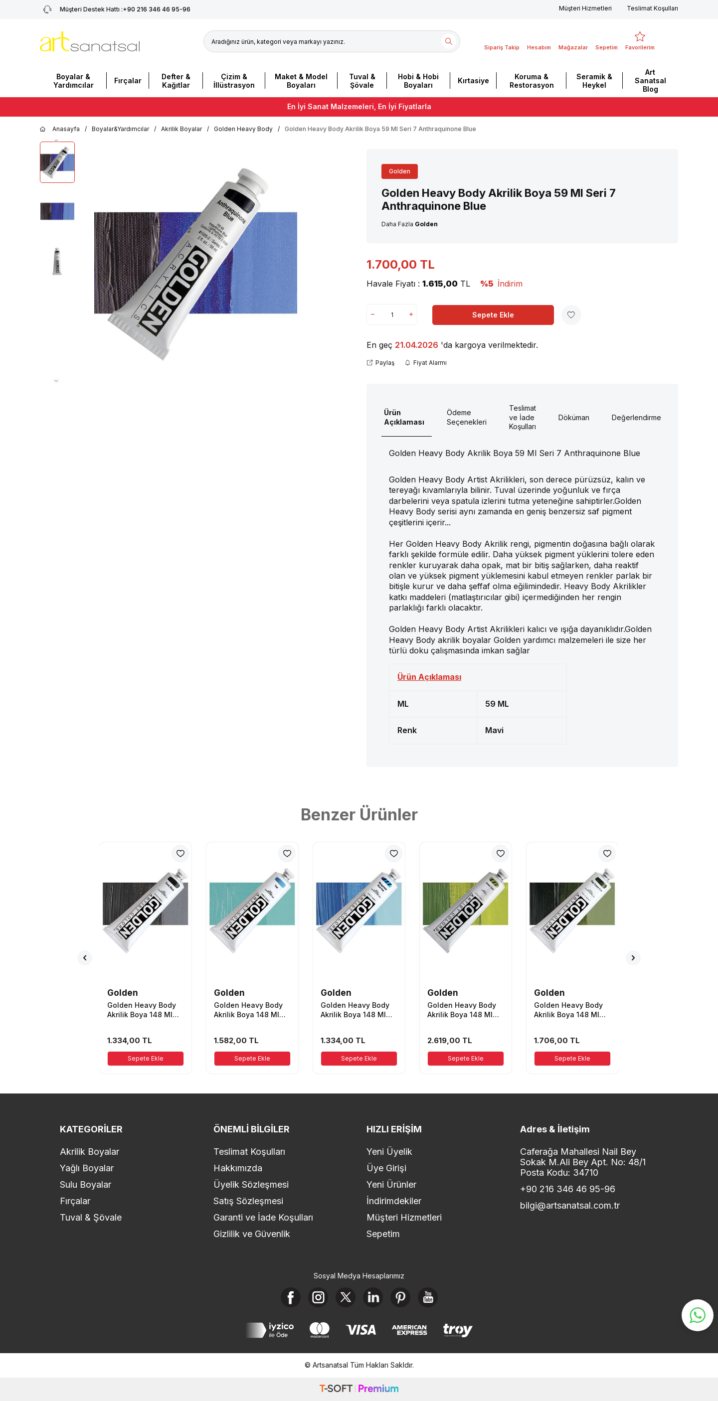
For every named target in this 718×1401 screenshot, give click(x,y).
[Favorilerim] (640, 41)
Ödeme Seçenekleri (467, 417)
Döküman (573, 417)
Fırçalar (128, 80)
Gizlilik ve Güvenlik (251, 1234)
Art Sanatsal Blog (650, 80)
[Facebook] (291, 1297)
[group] (195, 263)
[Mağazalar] (573, 41)
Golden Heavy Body (243, 129)
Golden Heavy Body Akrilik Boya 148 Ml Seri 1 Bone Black (141, 1010)
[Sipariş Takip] (502, 41)
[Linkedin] (373, 1297)
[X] (346, 1297)
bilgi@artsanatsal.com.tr (570, 1205)
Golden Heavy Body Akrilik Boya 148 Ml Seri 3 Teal (248, 1010)
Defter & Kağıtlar (176, 80)
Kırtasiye (473, 80)
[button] (56, 141)
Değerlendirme (636, 417)
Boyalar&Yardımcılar (120, 129)
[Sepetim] (606, 41)
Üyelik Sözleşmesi (251, 1184)
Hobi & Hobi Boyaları (418, 80)
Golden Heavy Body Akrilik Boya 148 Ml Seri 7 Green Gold (461, 1010)
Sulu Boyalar (85, 1184)
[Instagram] (318, 1297)
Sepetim (383, 1234)
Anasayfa (60, 129)
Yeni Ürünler (391, 1184)
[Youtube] (428, 1297)
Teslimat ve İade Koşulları (522, 417)
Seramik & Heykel (594, 80)
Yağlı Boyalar (87, 1168)
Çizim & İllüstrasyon (234, 80)
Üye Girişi (386, 1168)
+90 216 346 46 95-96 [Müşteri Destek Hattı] (115, 9)
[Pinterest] (400, 1297)
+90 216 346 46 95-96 (567, 1189)
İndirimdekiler (393, 1201)
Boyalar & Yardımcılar (73, 80)
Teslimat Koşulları (652, 8)
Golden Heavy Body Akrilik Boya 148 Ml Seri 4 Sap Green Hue (571, 1010)
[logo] (90, 41)
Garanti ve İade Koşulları (263, 1217)
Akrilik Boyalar (181, 129)
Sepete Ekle (493, 315)
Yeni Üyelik (389, 1151)
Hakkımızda (237, 1168)
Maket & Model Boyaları (301, 80)
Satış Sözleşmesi (248, 1201)
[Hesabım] (539, 41)
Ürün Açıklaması (404, 417)
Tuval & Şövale (362, 80)
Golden (399, 171)
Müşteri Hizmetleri (585, 8)
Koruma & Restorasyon (532, 80)
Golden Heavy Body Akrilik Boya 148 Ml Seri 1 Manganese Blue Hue (355, 1010)
